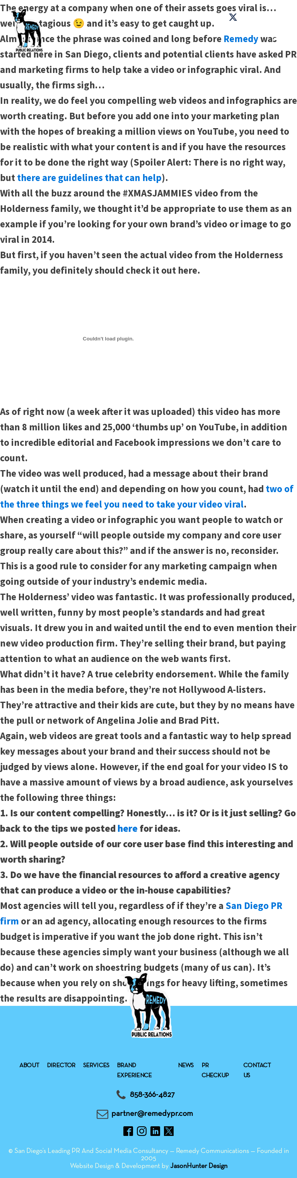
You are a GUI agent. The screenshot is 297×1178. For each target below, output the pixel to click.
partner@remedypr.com (152, 1113)
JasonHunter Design (198, 1166)
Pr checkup (215, 1070)
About (29, 1065)
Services (96, 1065)
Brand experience (134, 1070)
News (186, 1065)
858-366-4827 (152, 1094)
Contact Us (257, 1070)
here (128, 828)
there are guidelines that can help (89, 177)
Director (61, 1065)
